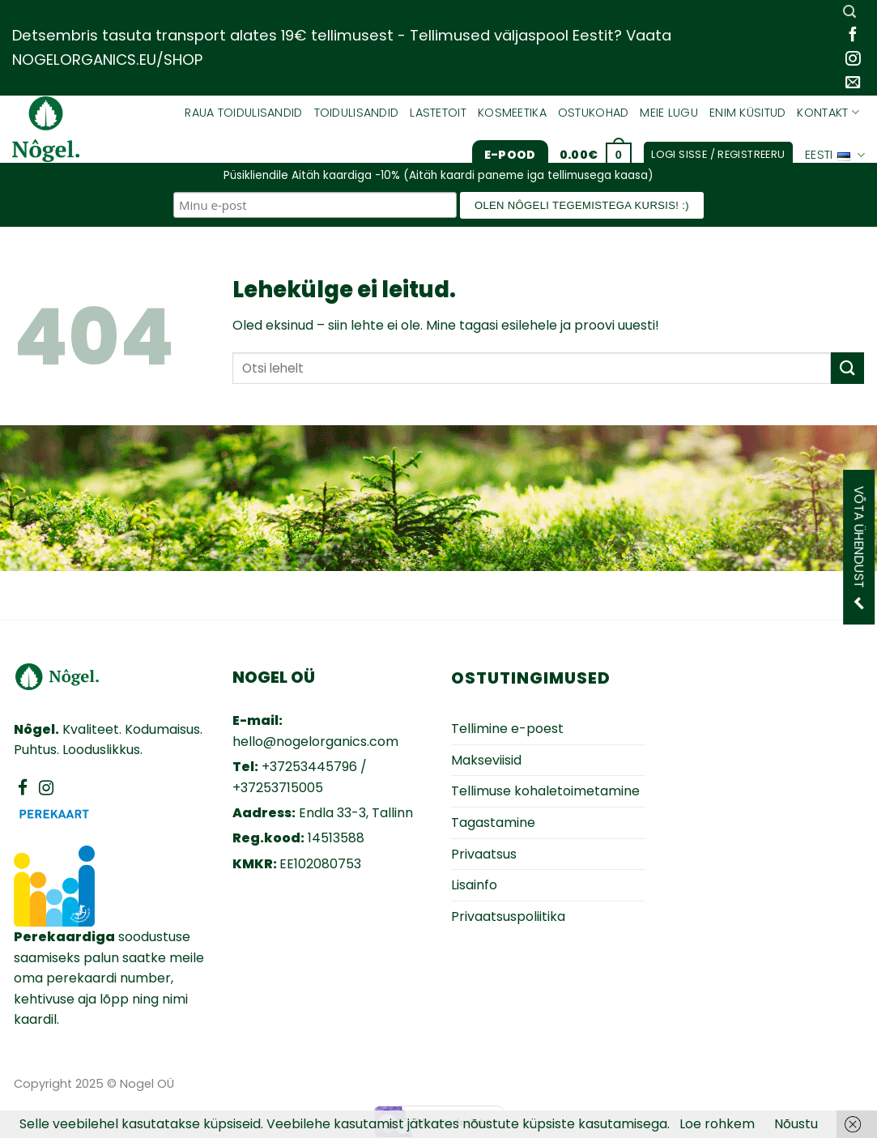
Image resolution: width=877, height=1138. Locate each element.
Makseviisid (486, 760)
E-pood (510, 155)
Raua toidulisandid (243, 112)
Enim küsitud (747, 112)
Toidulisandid (356, 112)
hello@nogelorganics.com (315, 741)
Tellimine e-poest (507, 728)
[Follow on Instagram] (852, 59)
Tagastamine (493, 822)
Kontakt (828, 112)
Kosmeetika (512, 112)
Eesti (835, 156)
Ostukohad (593, 112)
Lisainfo (474, 885)
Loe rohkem (717, 1124)
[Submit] (847, 368)
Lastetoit (438, 112)
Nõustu (796, 1124)
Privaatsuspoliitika (508, 916)
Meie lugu (669, 112)
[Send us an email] (852, 83)
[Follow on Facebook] (852, 35)
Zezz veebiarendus (773, 1082)
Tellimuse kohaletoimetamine (545, 791)
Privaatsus (484, 854)
